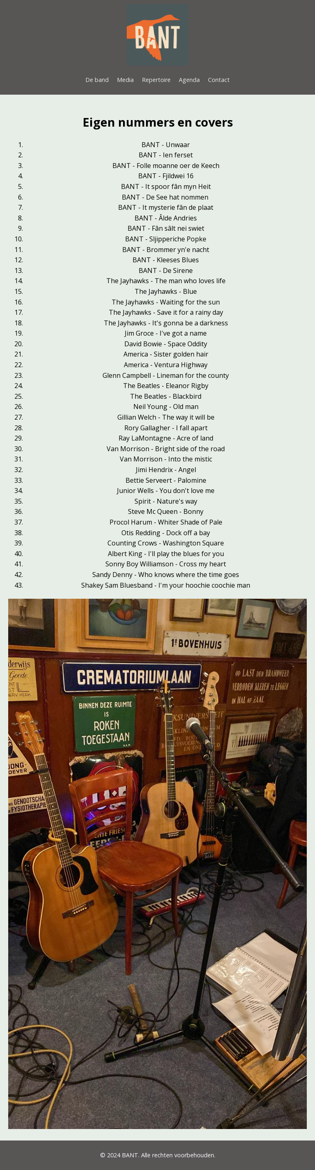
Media (125, 80)
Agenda (189, 80)
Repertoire (156, 80)
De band (97, 80)
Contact (219, 80)
